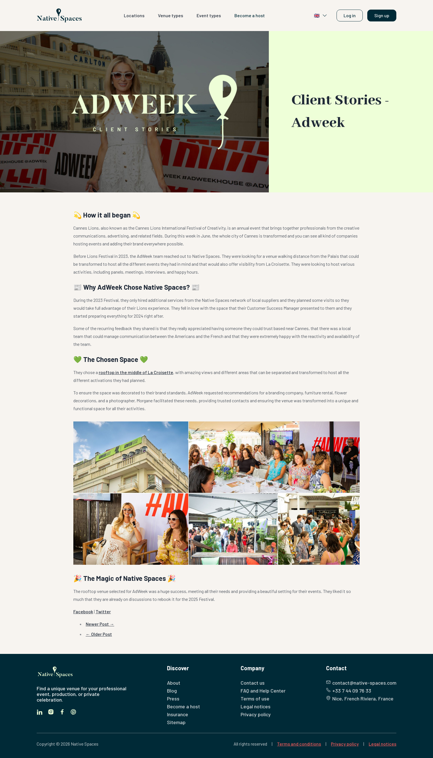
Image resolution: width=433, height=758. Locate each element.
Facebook (83, 611)
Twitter (103, 611)
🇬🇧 (321, 15)
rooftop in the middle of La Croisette (136, 372)
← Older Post (99, 634)
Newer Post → (100, 624)
